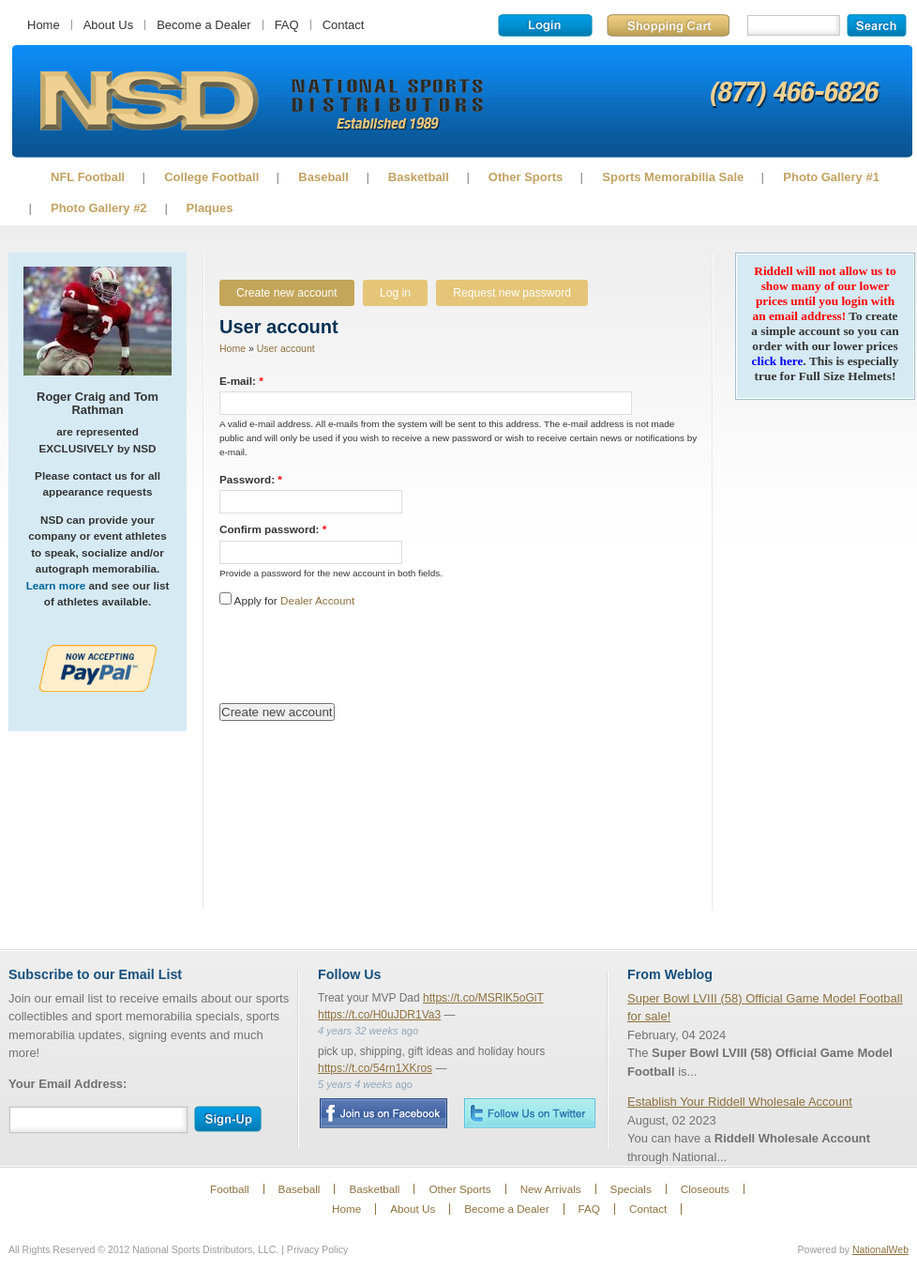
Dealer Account (317, 600)
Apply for (286, 600)
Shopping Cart (668, 25)
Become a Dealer (203, 25)
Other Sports (526, 177)
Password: (250, 479)
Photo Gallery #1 (831, 177)
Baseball (323, 177)
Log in (395, 292)
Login (545, 25)
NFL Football (88, 177)
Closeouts (705, 1189)
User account (286, 348)
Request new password (512, 292)
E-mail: (241, 381)
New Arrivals (550, 1189)
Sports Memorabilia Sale (673, 177)
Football (229, 1189)
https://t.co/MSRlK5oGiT (483, 997)
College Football (211, 177)
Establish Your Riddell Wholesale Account (739, 1102)
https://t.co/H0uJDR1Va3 (379, 1014)
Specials (631, 1189)
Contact (344, 25)
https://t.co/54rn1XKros (375, 1068)
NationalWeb (880, 1249)
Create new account (287, 292)
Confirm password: (272, 529)
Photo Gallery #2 (99, 208)
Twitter (529, 1112)
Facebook (383, 1113)
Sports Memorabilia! (149, 101)
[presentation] (361, 656)
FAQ (287, 25)
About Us (108, 25)
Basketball (418, 177)
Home (43, 25)
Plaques (210, 208)
